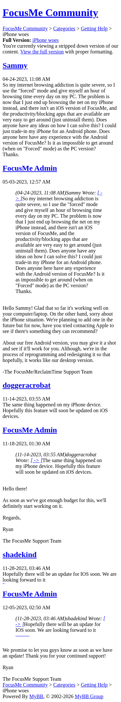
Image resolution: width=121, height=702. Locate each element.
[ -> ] (37, 460)
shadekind (19, 554)
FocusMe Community (50, 12)
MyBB (36, 696)
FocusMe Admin (30, 168)
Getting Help (94, 28)
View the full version (42, 51)
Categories (64, 28)
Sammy (15, 65)
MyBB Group (89, 696)
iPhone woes (45, 40)
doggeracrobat (27, 385)
